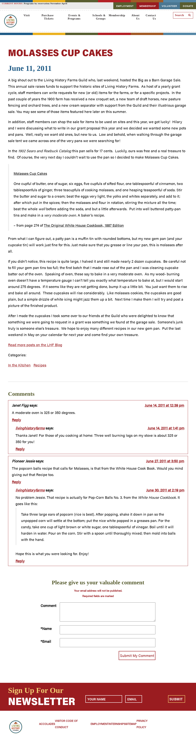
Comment (48, 605)
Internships (117, 724)
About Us (135, 17)
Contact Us (151, 17)
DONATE (188, 6)
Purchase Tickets (48, 17)
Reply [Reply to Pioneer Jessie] (16, 481)
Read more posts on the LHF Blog (35, 344)
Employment (100, 724)
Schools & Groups (99, 17)
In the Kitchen (19, 365)
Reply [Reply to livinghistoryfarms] (20, 448)
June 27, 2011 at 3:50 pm (165, 461)
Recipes (39, 365)
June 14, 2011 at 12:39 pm (164, 405)
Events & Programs (74, 17)
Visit (27, 15)
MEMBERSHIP (147, 6)
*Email (46, 641)
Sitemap (130, 724)
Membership (117, 15)
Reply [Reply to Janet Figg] (16, 419)
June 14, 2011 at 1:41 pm (166, 428)
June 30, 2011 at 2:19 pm (165, 490)
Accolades (47, 724)
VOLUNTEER (169, 6)
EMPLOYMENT (125, 6)
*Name (46, 628)
